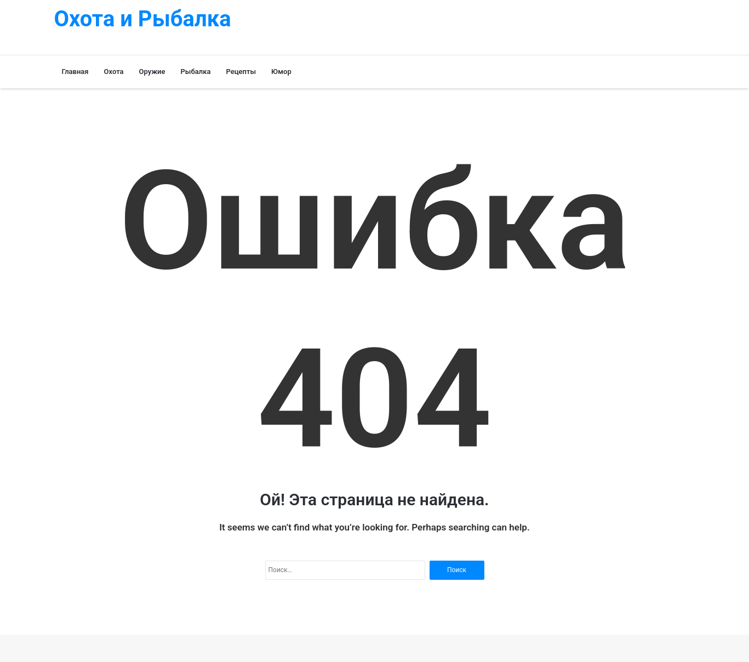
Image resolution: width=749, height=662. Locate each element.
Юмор (281, 71)
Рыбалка (196, 71)
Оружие (152, 71)
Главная (75, 71)
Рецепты (241, 71)
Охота (114, 71)
